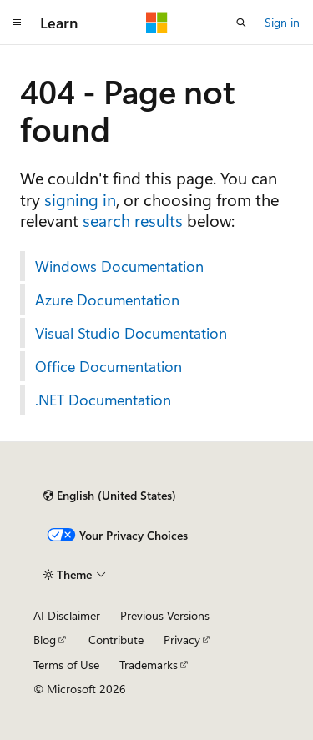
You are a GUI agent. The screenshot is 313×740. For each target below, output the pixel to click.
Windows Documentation (119, 266)
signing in (80, 199)
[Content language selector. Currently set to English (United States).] (109, 495)
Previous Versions (165, 615)
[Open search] (241, 23)
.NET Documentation (103, 400)
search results (133, 220)
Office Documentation (108, 366)
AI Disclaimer (66, 615)
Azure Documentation (107, 299)
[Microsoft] (157, 22)
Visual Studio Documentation (131, 333)
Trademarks (148, 664)
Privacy (182, 639)
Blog (44, 639)
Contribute (116, 639)
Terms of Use (66, 664)
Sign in (282, 22)
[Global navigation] (16, 23)
